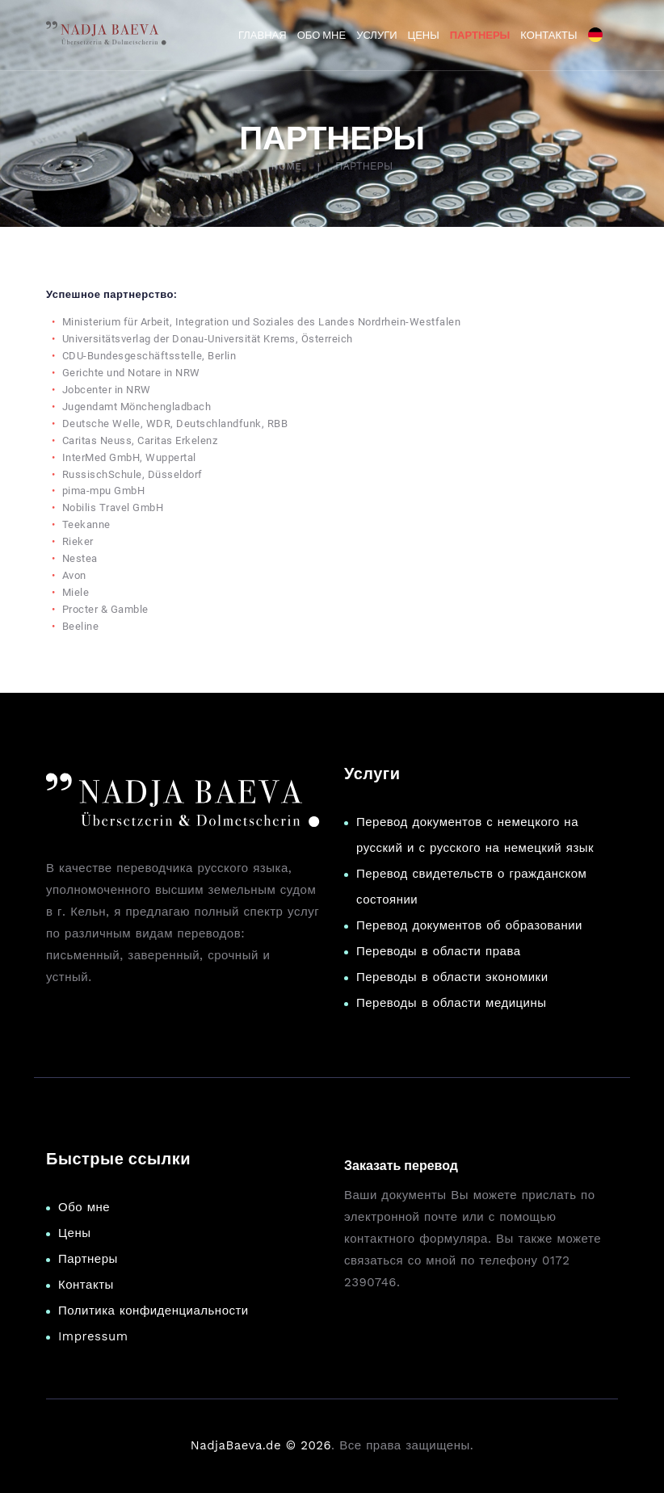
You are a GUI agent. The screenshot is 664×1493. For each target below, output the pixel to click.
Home (286, 166)
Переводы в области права (438, 951)
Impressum (93, 1336)
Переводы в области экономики (452, 977)
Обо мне (84, 1207)
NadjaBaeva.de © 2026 (261, 1445)
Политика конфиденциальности (153, 1310)
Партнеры (88, 1259)
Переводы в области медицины (451, 1003)
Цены (74, 1233)
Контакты (86, 1284)
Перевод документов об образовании (469, 925)
